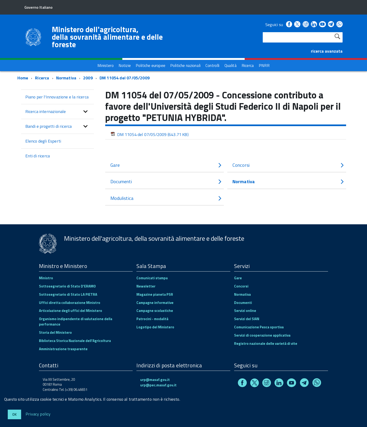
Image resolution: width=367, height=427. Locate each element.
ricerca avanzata (327, 51)
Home (22, 78)
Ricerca (42, 78)
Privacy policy (38, 414)
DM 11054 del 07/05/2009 (125, 78)
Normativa (66, 78)
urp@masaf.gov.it (155, 379)
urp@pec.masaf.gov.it (158, 385)
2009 (88, 78)
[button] (85, 111)
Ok (14, 414)
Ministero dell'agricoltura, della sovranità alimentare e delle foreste (107, 37)
